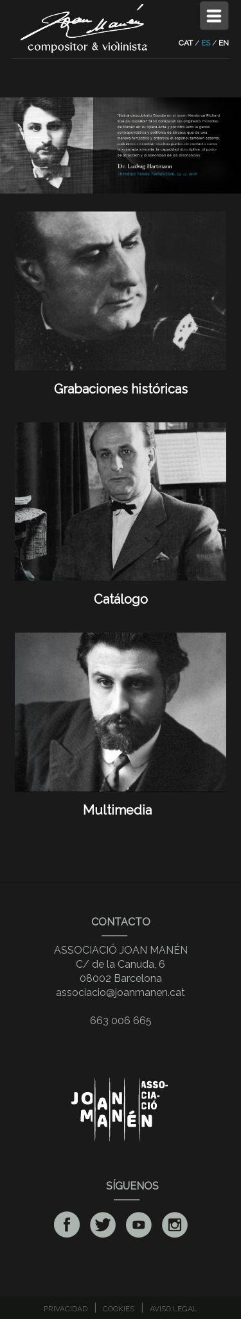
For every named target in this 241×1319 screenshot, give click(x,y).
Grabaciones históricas (121, 381)
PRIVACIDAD (65, 1308)
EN (224, 42)
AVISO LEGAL (173, 1308)
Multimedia (121, 802)
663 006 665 (121, 1021)
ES (205, 42)
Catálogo (121, 591)
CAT (186, 42)
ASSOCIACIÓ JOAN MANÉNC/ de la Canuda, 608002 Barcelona (121, 964)
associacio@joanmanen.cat (120, 992)
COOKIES (118, 1308)
